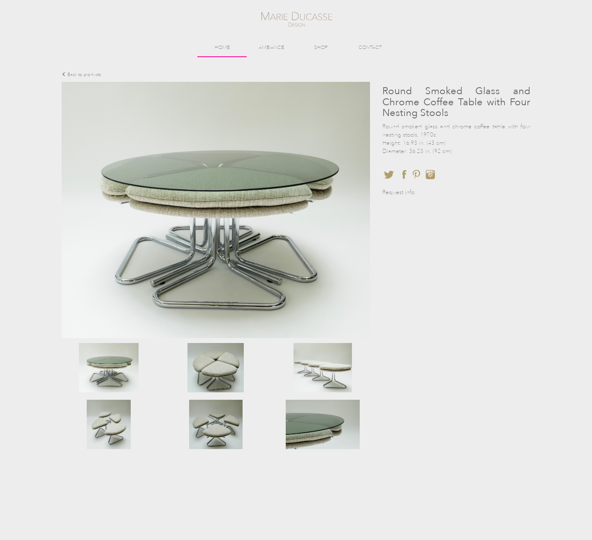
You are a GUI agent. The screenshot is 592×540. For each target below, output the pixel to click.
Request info (398, 192)
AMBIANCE (271, 47)
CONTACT (370, 47)
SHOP (321, 47)
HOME (222, 47)
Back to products (81, 75)
